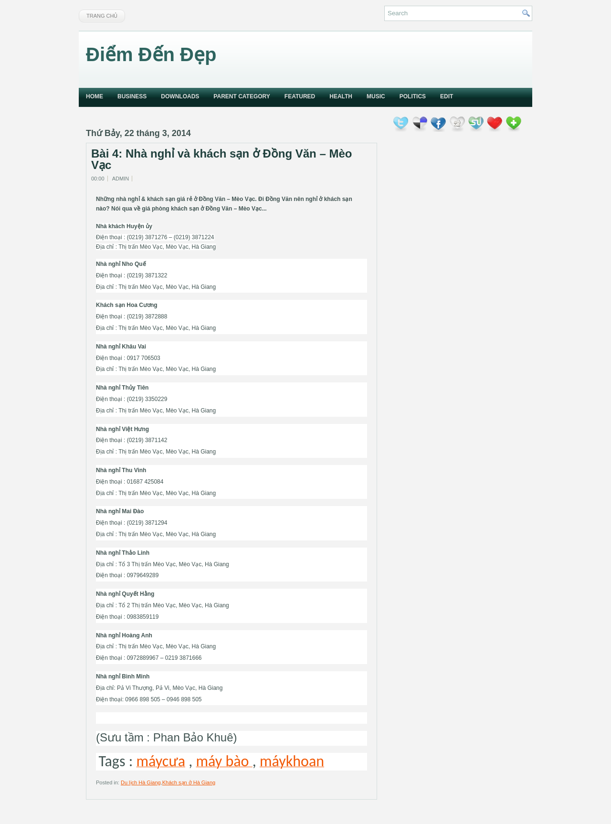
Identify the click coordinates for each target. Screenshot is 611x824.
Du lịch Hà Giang (141, 782)
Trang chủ (101, 16)
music (376, 96)
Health (340, 96)
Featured (299, 96)
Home (94, 96)
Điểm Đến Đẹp (151, 54)
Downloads (180, 96)
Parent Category (241, 96)
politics (413, 96)
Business (132, 96)
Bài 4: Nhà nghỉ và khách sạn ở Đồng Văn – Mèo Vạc (221, 159)
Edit (446, 96)
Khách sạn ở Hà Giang (188, 782)
